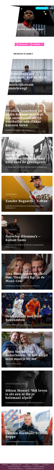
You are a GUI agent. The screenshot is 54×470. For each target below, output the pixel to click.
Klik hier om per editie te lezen (17, 54)
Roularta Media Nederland (15, 468)
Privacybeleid (45, 464)
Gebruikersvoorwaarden (13, 466)
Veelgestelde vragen (16, 464)
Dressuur (22, 44)
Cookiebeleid (35, 464)
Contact (27, 464)
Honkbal (36, 44)
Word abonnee (42, 8)
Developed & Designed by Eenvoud (35, 468)
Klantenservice (27, 466)
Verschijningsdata (39, 466)
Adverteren (5, 464)
